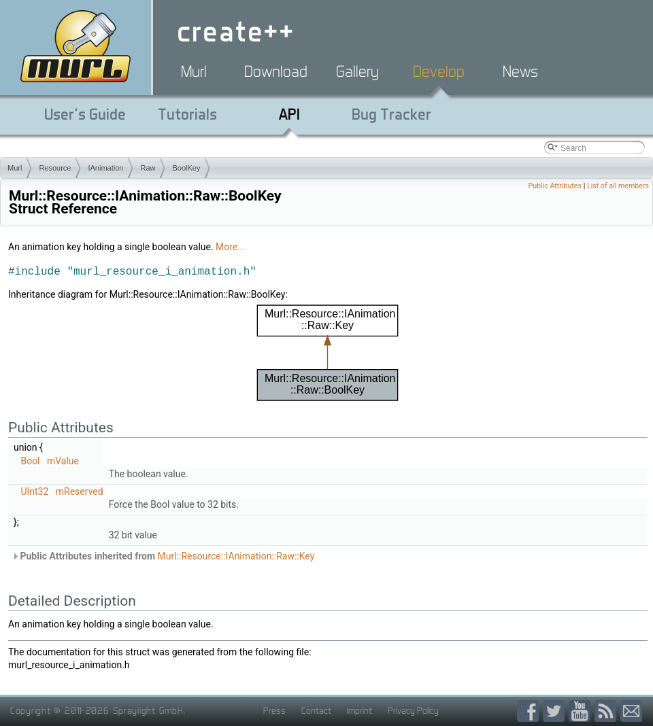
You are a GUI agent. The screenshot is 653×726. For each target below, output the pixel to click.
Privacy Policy (413, 710)
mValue (63, 460)
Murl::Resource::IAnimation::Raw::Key (236, 556)
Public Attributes (555, 186)
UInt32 (34, 491)
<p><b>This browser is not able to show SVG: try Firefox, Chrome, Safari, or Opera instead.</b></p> (328, 352)
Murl (194, 71)
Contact (316, 710)
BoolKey (186, 168)
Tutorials (187, 114)
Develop (439, 71)
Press (274, 710)
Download (275, 71)
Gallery (357, 71)
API (289, 114)
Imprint (359, 710)
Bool (29, 460)
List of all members (618, 186)
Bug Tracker (391, 114)
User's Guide (85, 114)
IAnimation (105, 168)
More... (230, 246)
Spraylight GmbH (148, 710)
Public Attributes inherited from (163, 556)
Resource (55, 168)
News (520, 71)
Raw (147, 168)
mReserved (79, 491)
